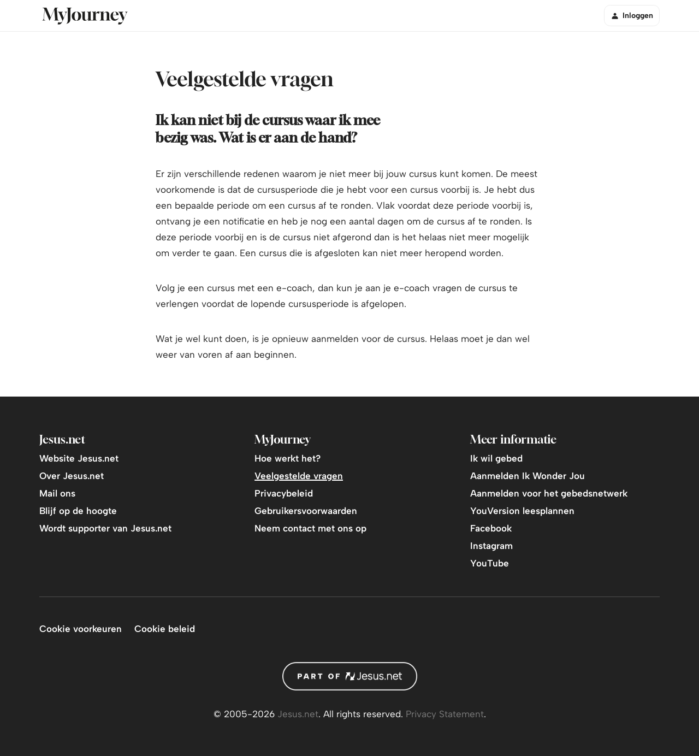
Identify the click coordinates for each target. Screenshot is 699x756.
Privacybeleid (283, 493)
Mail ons (57, 493)
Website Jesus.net (79, 458)
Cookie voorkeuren (80, 628)
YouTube (489, 563)
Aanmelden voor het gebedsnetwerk (548, 493)
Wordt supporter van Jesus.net (105, 528)
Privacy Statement (445, 713)
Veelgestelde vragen (298, 475)
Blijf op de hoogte (78, 510)
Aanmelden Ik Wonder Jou (527, 475)
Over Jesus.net (71, 475)
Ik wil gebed (496, 458)
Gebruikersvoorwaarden (305, 510)
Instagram (491, 545)
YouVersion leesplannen (522, 510)
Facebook (491, 528)
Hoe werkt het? (287, 458)
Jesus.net (297, 713)
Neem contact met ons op (310, 528)
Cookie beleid (164, 628)
